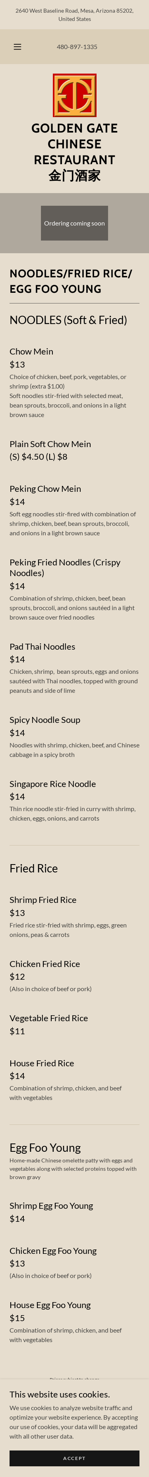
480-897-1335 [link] (77, 46)
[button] (17, 47)
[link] (75, 95)
